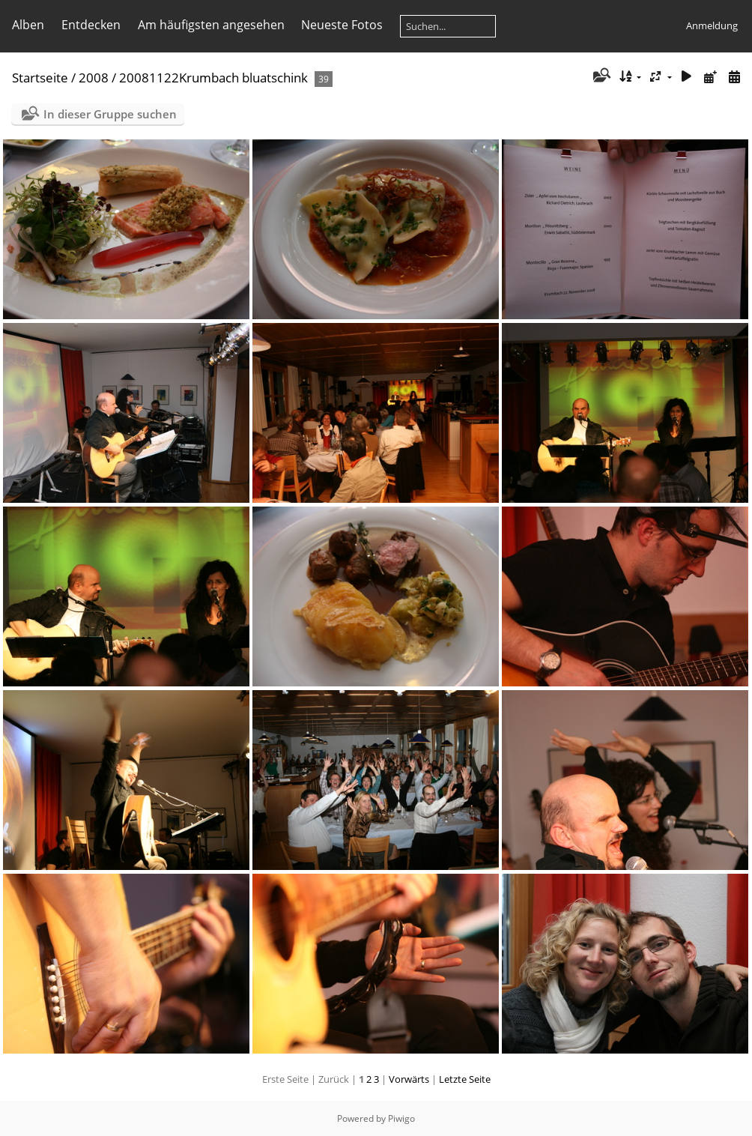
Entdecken (91, 24)
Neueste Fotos (342, 24)
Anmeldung (712, 25)
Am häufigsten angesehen (211, 24)
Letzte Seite (465, 1079)
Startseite (40, 77)
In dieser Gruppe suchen (110, 113)
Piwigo (401, 1118)
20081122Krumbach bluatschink (213, 77)
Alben (28, 24)
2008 (94, 77)
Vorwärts (409, 1079)
